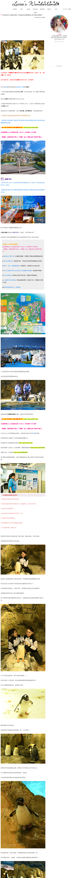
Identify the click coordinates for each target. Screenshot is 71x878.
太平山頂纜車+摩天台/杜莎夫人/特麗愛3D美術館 (18, 270)
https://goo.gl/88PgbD (21, 452)
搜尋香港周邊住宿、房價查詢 (12, 287)
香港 (6, 87)
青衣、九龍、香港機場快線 (11, 265)
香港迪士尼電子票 (9, 256)
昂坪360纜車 (7, 275)
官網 (34, 433)
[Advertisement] (23, 29)
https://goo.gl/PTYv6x (26, 443)
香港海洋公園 (20, 87)
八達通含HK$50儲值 (10, 280)
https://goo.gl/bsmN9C (37, 447)
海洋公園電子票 (8, 261)
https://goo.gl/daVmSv (31, 127)
